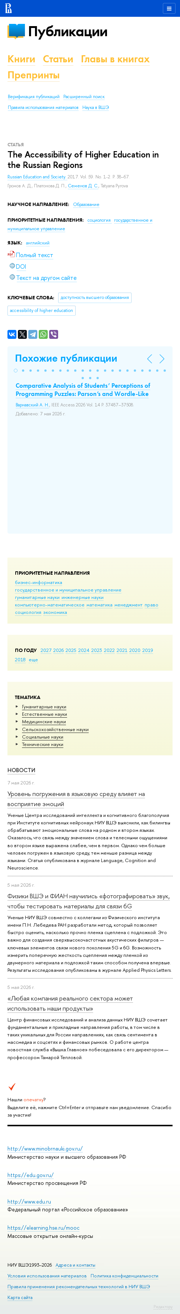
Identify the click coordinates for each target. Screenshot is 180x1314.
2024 (83, 650)
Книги (21, 58)
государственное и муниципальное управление (68, 589)
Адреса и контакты (75, 1265)
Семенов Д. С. (83, 186)
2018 (20, 659)
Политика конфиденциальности (124, 1276)
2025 (71, 650)
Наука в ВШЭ (95, 107)
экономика (55, 612)
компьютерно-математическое (50, 604)
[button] (15, 370)
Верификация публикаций (34, 97)
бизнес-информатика (38, 582)
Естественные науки (44, 714)
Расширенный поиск (84, 97)
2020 (134, 650)
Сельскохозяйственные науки (55, 729)
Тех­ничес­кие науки (42, 744)
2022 (109, 650)
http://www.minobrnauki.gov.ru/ (45, 1148)
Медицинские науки (44, 721)
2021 (122, 650)
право (151, 604)
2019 (147, 650)
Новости (21, 770)
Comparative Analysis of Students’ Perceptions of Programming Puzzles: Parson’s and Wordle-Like (83, 389)
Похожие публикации (66, 358)
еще (33, 659)
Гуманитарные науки (44, 706)
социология (28, 612)
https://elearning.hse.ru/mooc (43, 1227)
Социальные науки (42, 736)
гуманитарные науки (37, 597)
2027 (46, 650)
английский (38, 243)
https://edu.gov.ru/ (30, 1175)
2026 (58, 650)
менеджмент (128, 604)
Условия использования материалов (47, 1276)
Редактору (163, 1306)
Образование (86, 204)
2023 (96, 650)
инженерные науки (82, 597)
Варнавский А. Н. (32, 405)
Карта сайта (19, 1297)
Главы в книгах (115, 58)
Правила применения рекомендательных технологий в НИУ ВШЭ (78, 1286)
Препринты (33, 74)
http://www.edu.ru (29, 1201)
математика (99, 604)
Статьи (58, 58)
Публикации (67, 31)
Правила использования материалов (43, 107)
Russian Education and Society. (37, 177)
